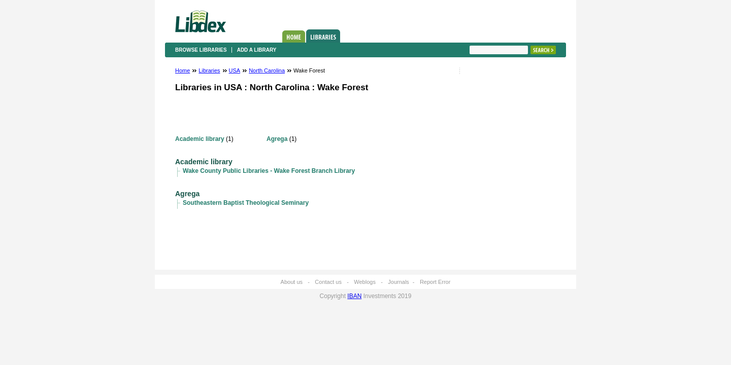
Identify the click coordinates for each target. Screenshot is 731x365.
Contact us (328, 282)
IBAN (354, 296)
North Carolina (267, 70)
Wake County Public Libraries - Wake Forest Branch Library (269, 170)
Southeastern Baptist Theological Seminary (246, 202)
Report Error (435, 282)
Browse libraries (201, 50)
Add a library (257, 50)
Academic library (199, 138)
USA (235, 70)
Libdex (200, 21)
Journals (398, 282)
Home (293, 36)
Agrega (277, 138)
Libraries (323, 36)
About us (292, 282)
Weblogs (365, 282)
